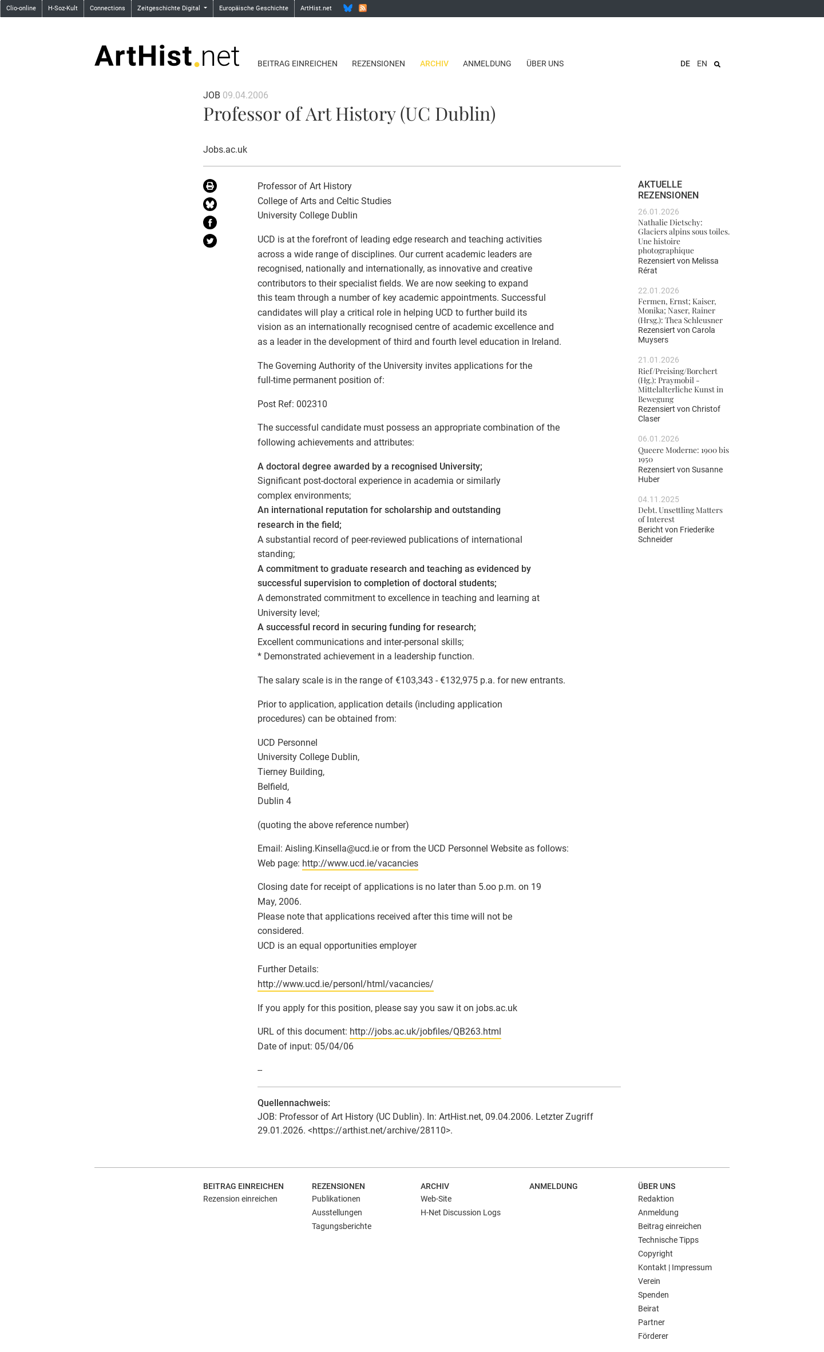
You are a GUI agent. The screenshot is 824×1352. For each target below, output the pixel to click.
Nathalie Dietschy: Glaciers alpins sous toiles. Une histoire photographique (684, 236)
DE (685, 63)
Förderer (653, 1336)
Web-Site (436, 1198)
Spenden (653, 1294)
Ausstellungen (337, 1212)
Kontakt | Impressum (675, 1267)
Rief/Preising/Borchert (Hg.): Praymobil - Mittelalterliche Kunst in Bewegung (680, 384)
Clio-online (21, 8)
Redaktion (656, 1198)
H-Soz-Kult (63, 8)
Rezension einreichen (240, 1198)
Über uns (545, 63)
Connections (107, 8)
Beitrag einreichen (298, 63)
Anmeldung (487, 63)
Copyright (655, 1253)
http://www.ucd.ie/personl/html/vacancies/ (346, 984)
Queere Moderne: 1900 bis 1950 (683, 454)
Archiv (434, 63)
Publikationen (336, 1198)
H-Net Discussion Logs (461, 1212)
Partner (651, 1322)
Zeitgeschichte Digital (169, 8)
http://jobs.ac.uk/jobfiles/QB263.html (425, 1031)
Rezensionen (378, 63)
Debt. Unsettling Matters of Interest (680, 514)
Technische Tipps (668, 1239)
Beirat (648, 1308)
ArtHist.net (316, 8)
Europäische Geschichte (253, 8)
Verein (649, 1281)
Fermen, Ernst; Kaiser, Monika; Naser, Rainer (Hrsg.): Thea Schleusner (680, 310)
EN (702, 63)
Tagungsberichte (341, 1226)
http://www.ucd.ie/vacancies (360, 863)
